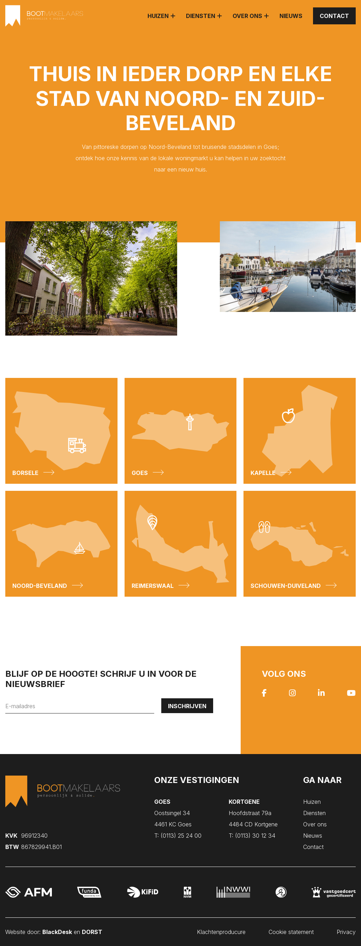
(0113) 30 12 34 (252, 835)
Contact (334, 15)
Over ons (247, 15)
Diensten (200, 15)
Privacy (346, 931)
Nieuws (290, 15)
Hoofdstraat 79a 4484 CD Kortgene (253, 813)
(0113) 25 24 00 (177, 835)
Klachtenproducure (221, 931)
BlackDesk (57, 931)
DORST (92, 931)
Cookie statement (291, 931)
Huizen (158, 15)
